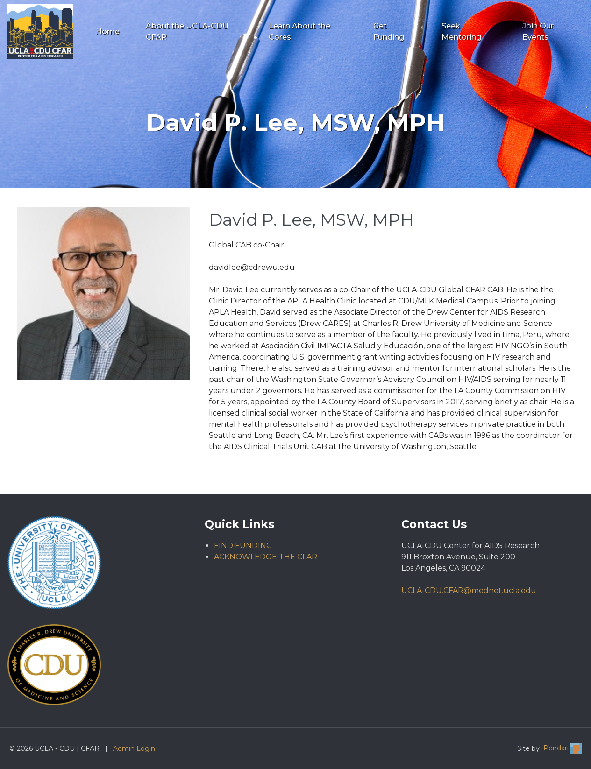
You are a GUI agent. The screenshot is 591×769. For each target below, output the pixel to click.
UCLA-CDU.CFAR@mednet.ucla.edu (468, 590)
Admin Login (134, 748)
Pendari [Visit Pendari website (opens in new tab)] (562, 748)
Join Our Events (538, 31)
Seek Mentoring (461, 31)
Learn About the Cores (299, 31)
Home (108, 31)
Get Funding (388, 31)
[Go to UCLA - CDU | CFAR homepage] (40, 31)
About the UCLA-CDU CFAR (187, 31)
